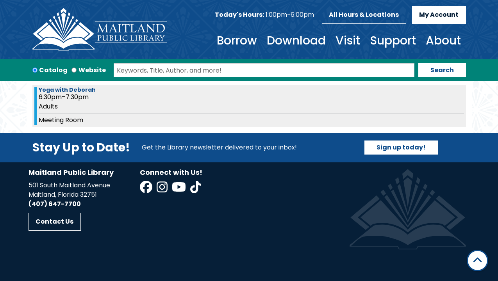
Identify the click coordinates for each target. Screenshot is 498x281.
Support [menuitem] (393, 40)
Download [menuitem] (296, 40)
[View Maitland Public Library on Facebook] (147, 189)
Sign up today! (401, 147)
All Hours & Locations (364, 14)
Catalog (53, 70)
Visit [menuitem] (348, 40)
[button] (264, 15)
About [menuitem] (443, 40)
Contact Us (54, 221)
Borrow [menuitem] (237, 40)
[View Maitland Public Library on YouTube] (179, 189)
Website (92, 70)
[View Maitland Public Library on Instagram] (163, 189)
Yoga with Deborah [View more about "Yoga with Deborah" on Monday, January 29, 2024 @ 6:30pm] (67, 89)
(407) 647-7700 (55, 203)
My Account (439, 14)
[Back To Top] (477, 260)
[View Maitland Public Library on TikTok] (195, 189)
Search (442, 70)
